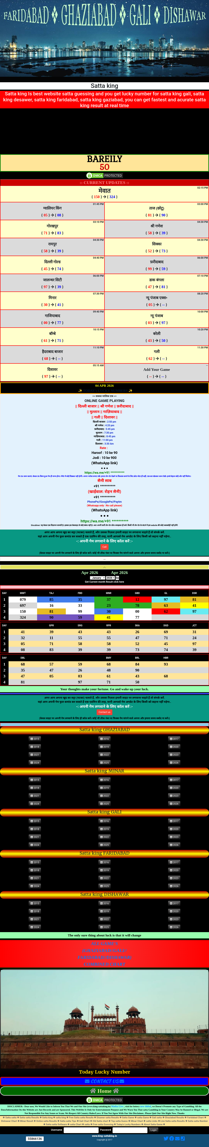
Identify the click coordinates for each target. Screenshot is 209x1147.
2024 (35, 762)
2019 (104, 746)
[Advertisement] (104, 131)
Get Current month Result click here (104, 581)
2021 (35, 754)
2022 (104, 754)
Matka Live (117, 1106)
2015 (35, 739)
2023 (174, 754)
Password (105, 1130)
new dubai (145, 1106)
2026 (174, 762)
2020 (174, 746)
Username (56, 1130)
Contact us (104, 712)
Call (104, 546)
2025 (104, 762)
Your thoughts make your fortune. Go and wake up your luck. (104, 689)
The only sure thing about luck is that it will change (104, 935)
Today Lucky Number (104, 1072)
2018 (35, 746)
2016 (104, 739)
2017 (174, 739)
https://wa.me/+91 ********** (104, 472)
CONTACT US (104, 1081)
